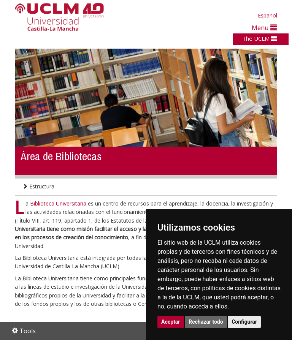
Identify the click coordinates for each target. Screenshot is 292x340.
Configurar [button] (244, 322)
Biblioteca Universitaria (59, 203)
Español (267, 15)
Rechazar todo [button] (206, 322)
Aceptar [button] (170, 322)
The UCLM (259, 38)
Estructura (38, 186)
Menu (264, 27)
